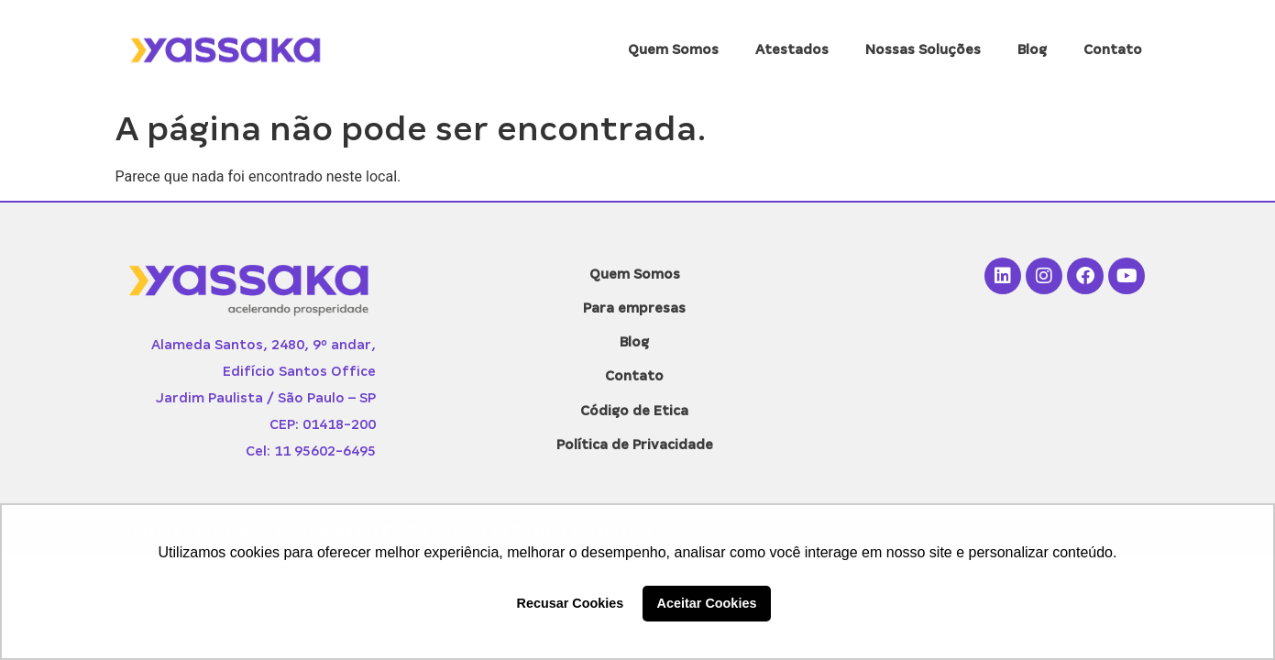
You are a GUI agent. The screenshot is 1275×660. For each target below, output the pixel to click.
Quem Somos (673, 49)
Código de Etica (634, 410)
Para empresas (634, 308)
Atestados (792, 49)
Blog (1032, 49)
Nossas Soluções (923, 49)
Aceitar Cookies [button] (707, 603)
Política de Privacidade (634, 444)
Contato (1112, 49)
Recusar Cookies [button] (570, 603)
